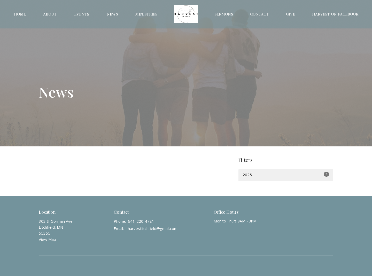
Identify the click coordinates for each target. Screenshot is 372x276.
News (112, 14)
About (50, 14)
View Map (47, 239)
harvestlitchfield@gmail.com (152, 228)
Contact (259, 14)
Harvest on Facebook (335, 14)
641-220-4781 (141, 221)
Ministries (146, 14)
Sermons (223, 14)
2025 (286, 174)
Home (20, 14)
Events (81, 14)
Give (290, 14)
